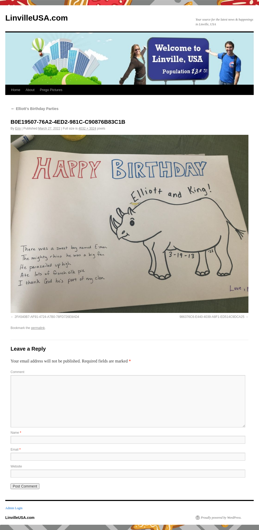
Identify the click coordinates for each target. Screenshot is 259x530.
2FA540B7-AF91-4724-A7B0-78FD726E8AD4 (47, 317)
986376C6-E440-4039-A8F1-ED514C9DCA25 (211, 317)
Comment (17, 372)
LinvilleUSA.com (36, 17)
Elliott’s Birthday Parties (34, 109)
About (30, 90)
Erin (18, 128)
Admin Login (13, 508)
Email (16, 449)
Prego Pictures (51, 90)
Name (16, 432)
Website (16, 466)
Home (15, 90)
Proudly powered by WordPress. (221, 517)
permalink (38, 328)
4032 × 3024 (87, 128)
